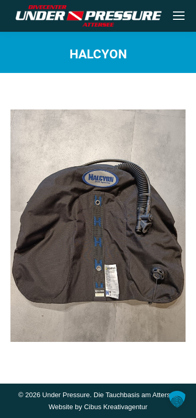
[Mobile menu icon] (179, 15)
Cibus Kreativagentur (115, 407)
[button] (177, 399)
